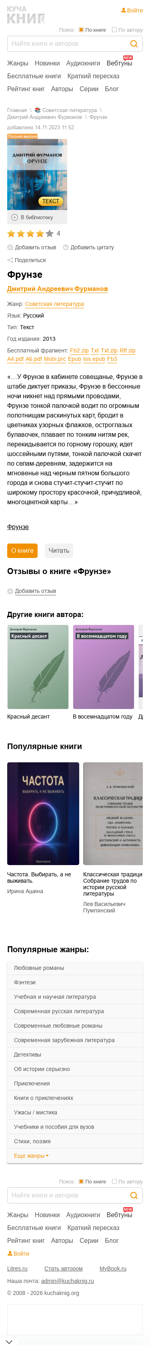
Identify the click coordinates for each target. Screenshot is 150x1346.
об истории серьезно (42, 1069)
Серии (89, 89)
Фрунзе (18, 526)
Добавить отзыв (35, 247)
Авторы (62, 89)
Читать (59, 550)
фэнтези (25, 982)
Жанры (17, 63)
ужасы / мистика (35, 1112)
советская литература (69, 110)
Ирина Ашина (25, 891)
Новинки (47, 63)
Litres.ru (17, 1268)
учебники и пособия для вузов (54, 1127)
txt (95, 350)
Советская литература (54, 304)
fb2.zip (79, 350)
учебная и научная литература (55, 997)
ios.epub (94, 359)
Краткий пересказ (94, 76)
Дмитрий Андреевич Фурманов (44, 117)
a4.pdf (15, 359)
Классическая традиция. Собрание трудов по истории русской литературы (115, 884)
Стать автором (63, 1268)
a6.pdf (34, 359)
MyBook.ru (113, 1268)
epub (74, 359)
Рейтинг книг (26, 89)
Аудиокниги (83, 63)
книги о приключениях (43, 1098)
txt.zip (109, 350)
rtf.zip (128, 350)
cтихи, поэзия (32, 1141)
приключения (32, 1083)
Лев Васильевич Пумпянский (104, 907)
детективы (27, 1054)
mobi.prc (55, 359)
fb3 (112, 359)
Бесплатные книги (34, 76)
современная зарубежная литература (64, 1040)
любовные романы (39, 968)
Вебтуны (119, 63)
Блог (112, 89)
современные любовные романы (58, 1025)
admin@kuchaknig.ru (67, 1281)
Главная (17, 110)
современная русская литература (59, 1011)
